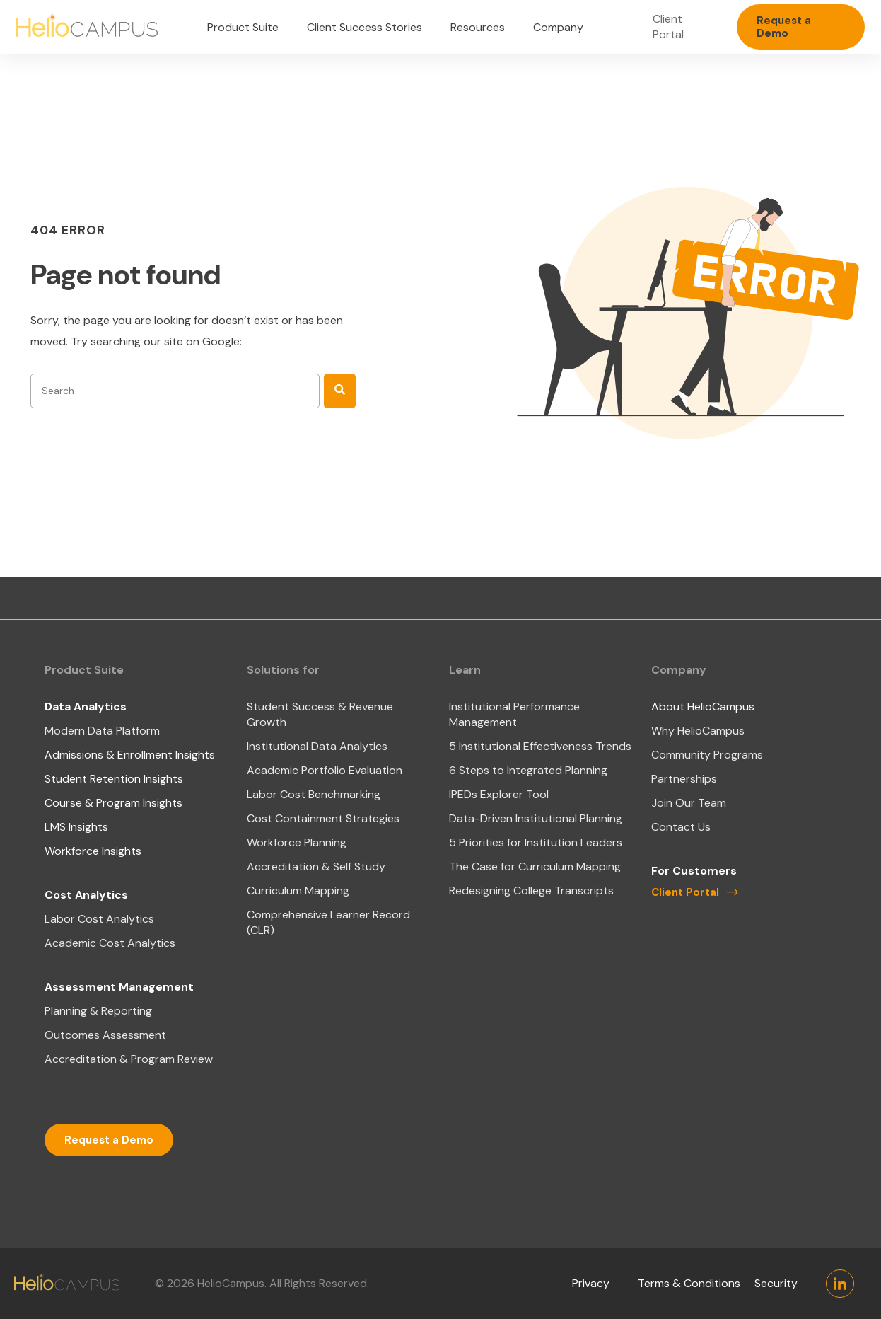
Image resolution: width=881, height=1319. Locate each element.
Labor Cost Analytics (99, 918)
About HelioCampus (702, 706)
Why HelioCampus (698, 730)
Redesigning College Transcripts (531, 890)
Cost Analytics (86, 894)
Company (558, 27)
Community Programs (707, 754)
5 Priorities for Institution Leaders (535, 842)
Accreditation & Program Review (129, 1059)
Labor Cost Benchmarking (313, 794)
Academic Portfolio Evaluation (324, 770)
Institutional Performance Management (514, 714)
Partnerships (684, 778)
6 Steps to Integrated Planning (528, 770)
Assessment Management (119, 986)
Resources (477, 27)
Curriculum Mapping (298, 890)
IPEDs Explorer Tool (499, 794)
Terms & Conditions (689, 1283)
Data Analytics (86, 706)
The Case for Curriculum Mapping (535, 866)
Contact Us (681, 826)
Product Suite (243, 27)
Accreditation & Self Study (316, 866)
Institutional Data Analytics (317, 746)
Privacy (590, 1283)
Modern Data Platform (102, 730)
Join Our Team (688, 802)
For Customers (694, 870)
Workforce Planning (296, 842)
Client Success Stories (364, 27)
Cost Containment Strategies (323, 818)
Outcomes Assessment (105, 1034)
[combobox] (175, 391)
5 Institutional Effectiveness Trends (540, 746)
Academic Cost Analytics (110, 942)
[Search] (340, 391)
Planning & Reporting (98, 1010)
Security (776, 1283)
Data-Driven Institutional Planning (535, 818)
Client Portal (668, 26)
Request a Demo (784, 26)
